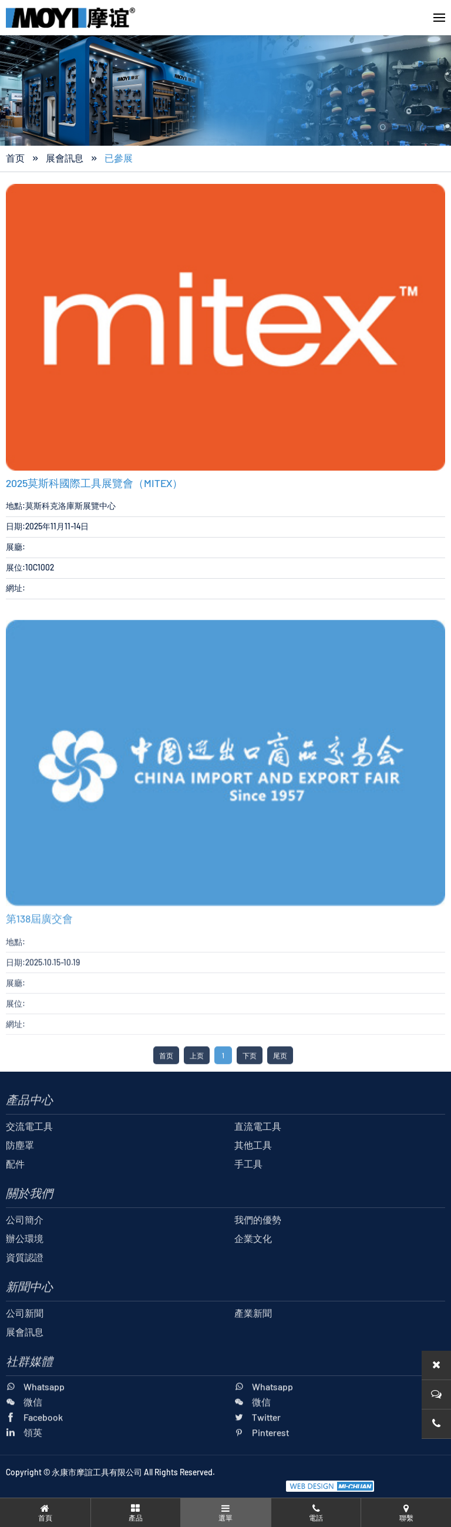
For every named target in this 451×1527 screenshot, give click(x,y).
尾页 (280, 1079)
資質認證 (24, 1281)
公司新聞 (24, 1337)
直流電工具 (257, 1150)
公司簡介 (24, 1243)
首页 (15, 159)
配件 (15, 1187)
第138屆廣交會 (39, 942)
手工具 (248, 1187)
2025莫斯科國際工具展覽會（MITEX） (94, 484)
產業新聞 (253, 1337)
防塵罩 (20, 1168)
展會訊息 (64, 159)
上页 (197, 1079)
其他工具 (253, 1168)
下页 (250, 1079)
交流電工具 (29, 1150)
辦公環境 (24, 1262)
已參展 (119, 159)
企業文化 (253, 1262)
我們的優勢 (257, 1243)
